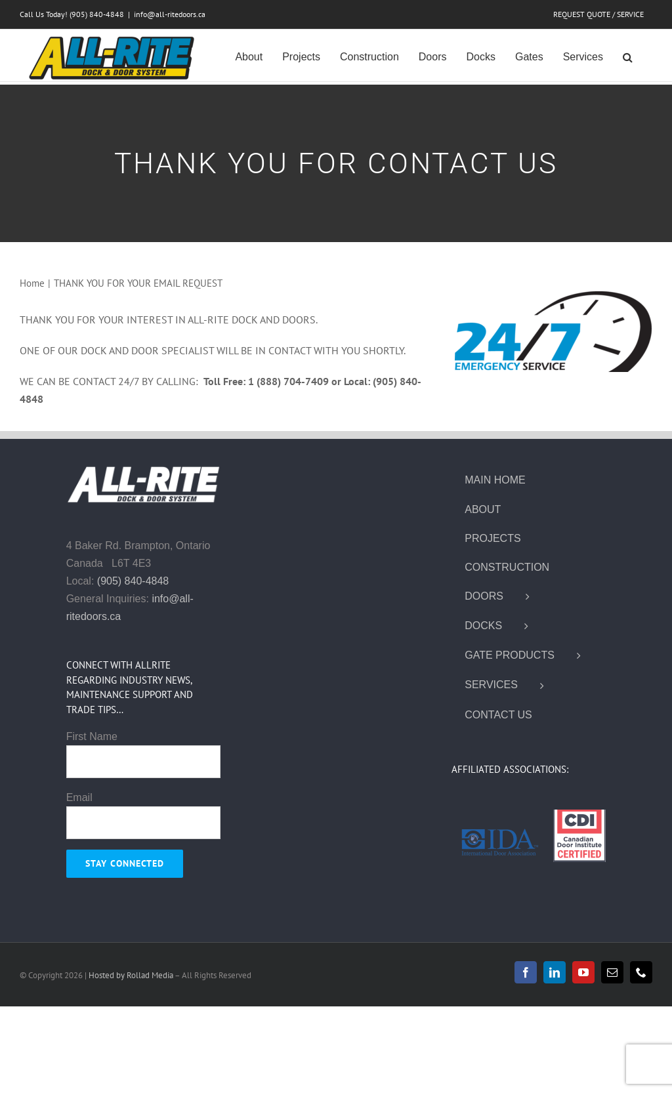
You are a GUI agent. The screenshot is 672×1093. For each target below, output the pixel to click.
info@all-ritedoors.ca (169, 14)
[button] (628, 56)
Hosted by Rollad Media (132, 975)
